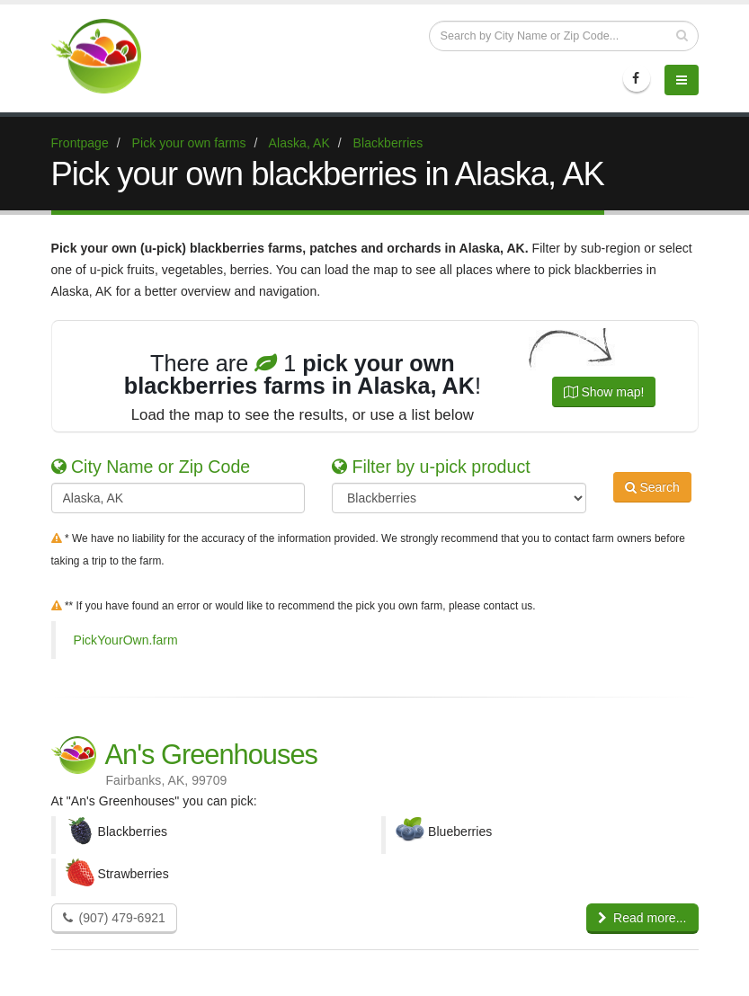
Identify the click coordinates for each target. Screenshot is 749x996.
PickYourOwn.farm (126, 640)
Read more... (642, 918)
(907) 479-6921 (114, 918)
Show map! (604, 392)
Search (652, 496)
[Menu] (681, 80)
